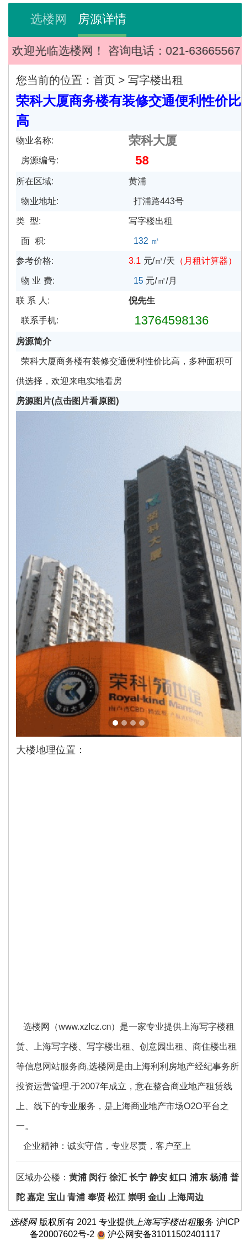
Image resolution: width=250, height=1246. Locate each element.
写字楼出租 (155, 80)
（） (206, 260)
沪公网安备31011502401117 (164, 1234)
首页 (104, 80)
